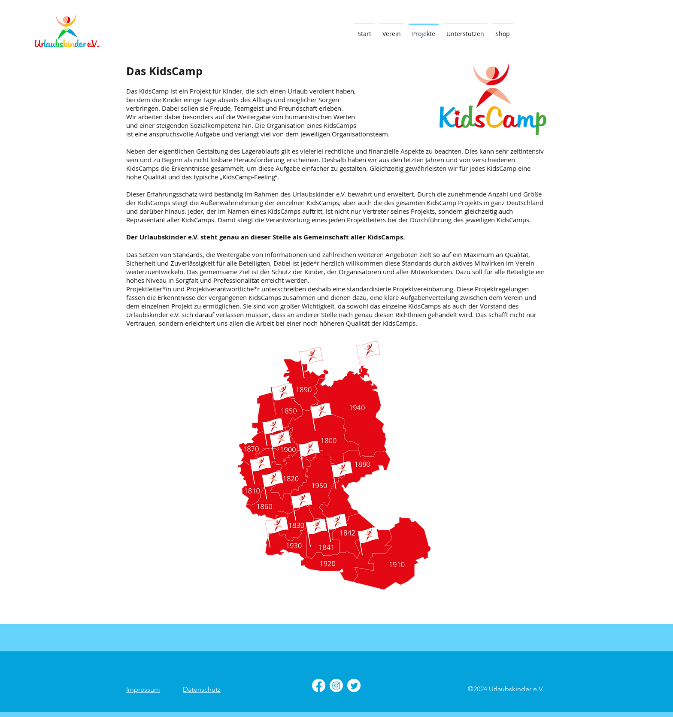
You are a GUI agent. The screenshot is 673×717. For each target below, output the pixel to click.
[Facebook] (318, 685)
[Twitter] (354, 685)
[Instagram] (336, 685)
